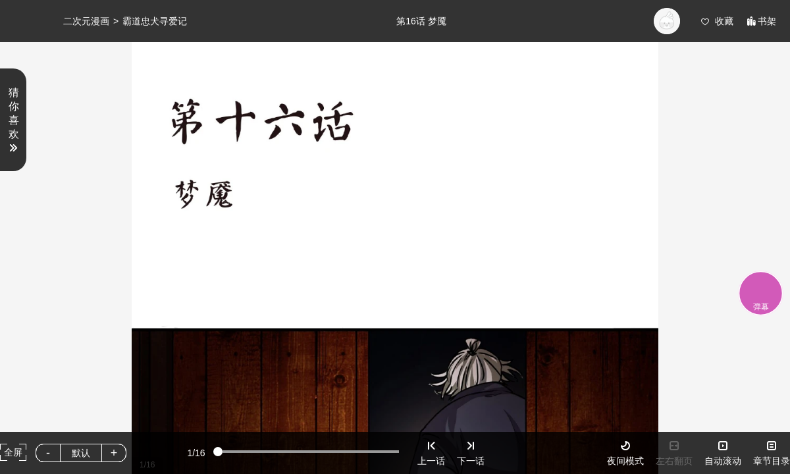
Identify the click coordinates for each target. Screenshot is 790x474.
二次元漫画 (86, 21)
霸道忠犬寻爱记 (154, 21)
